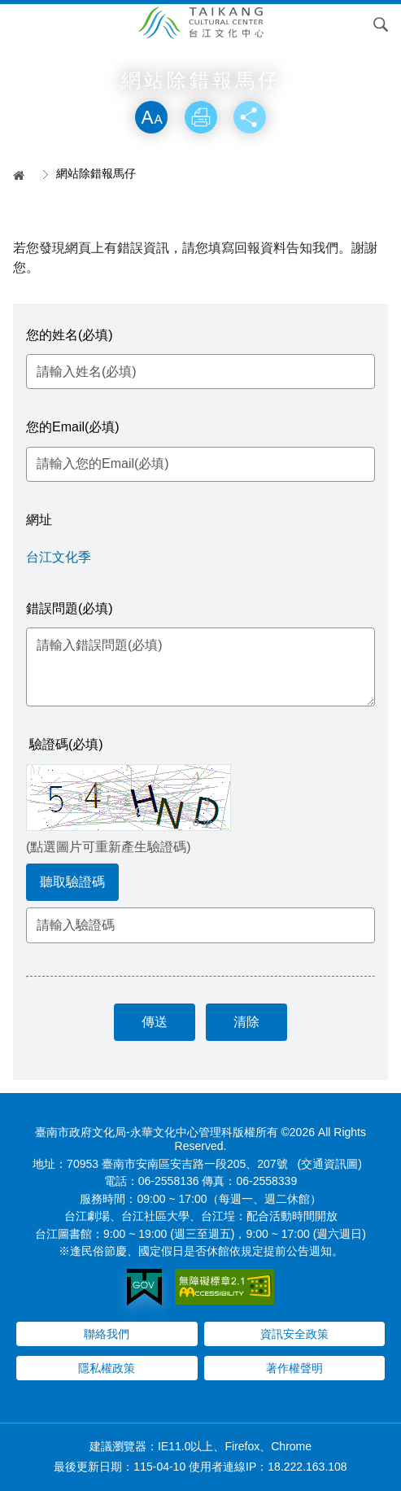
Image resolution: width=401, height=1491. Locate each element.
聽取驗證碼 (72, 882)
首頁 (24, 175)
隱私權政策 (106, 1368)
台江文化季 (58, 557)
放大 (151, 117)
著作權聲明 (294, 1368)
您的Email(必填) (73, 427)
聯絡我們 (106, 1333)
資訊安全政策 (294, 1333)
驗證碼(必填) (66, 744)
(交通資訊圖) (330, 1163)
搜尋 (380, 24)
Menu (20, 24)
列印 (201, 117)
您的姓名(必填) (69, 335)
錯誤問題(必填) (69, 608)
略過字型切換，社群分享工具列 (201, 83)
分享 (249, 117)
